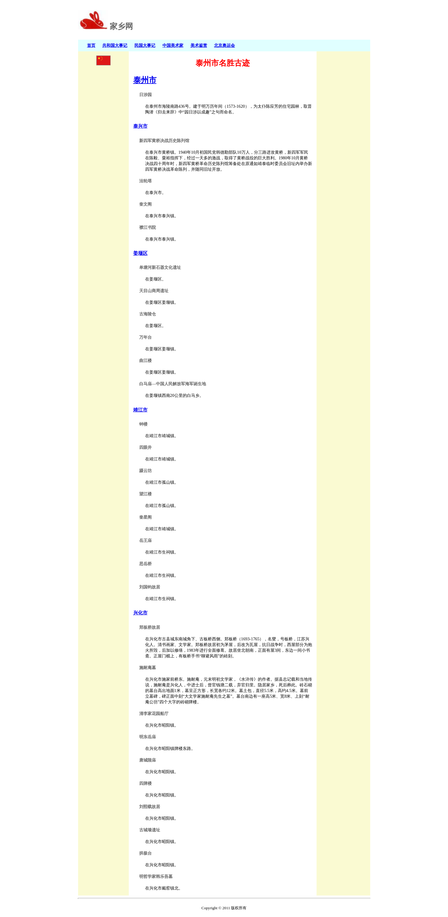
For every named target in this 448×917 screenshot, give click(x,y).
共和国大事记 (114, 45)
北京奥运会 (224, 45)
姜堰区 (140, 253)
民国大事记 (144, 45)
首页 (91, 45)
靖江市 (140, 410)
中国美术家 (172, 45)
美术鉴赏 (198, 45)
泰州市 (144, 79)
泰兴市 (140, 126)
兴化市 (140, 613)
